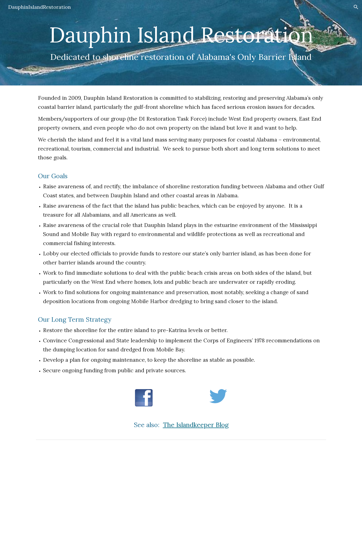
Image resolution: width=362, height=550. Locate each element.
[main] (181, 34)
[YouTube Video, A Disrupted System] (181, 496)
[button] (356, 7)
